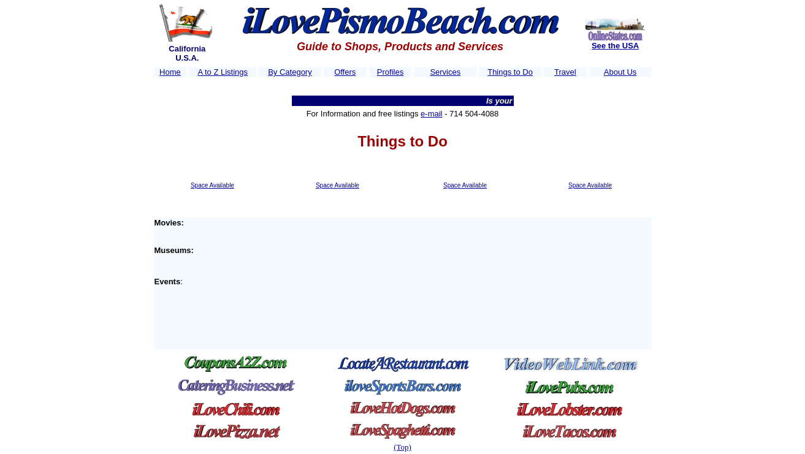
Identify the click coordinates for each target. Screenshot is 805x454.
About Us (620, 72)
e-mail (431, 113)
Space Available (212, 185)
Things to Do (510, 72)
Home (170, 72)
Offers (345, 72)
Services (445, 72)
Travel (565, 72)
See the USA (615, 45)
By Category (290, 72)
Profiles (390, 72)
